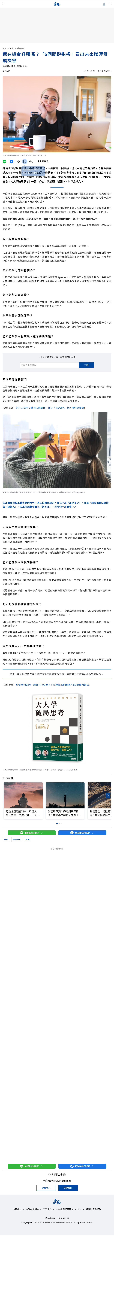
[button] (108, 795)
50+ (80, 1209)
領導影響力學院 (93, 1209)
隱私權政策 (64, 1218)
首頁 (6, 48)
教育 (13, 48)
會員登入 (46, 1187)
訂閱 (86, 365)
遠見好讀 (6, 70)
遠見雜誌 (17, 1209)
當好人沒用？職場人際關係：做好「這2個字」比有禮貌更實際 (50, 407)
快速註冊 (68, 1187)
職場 (27, 839)
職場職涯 (21, 48)
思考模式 (17, 839)
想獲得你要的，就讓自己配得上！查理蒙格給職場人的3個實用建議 (52, 684)
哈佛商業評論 (32, 1209)
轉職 (6, 839)
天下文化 (47, 1209)
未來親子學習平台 (64, 1209)
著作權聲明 (50, 1218)
